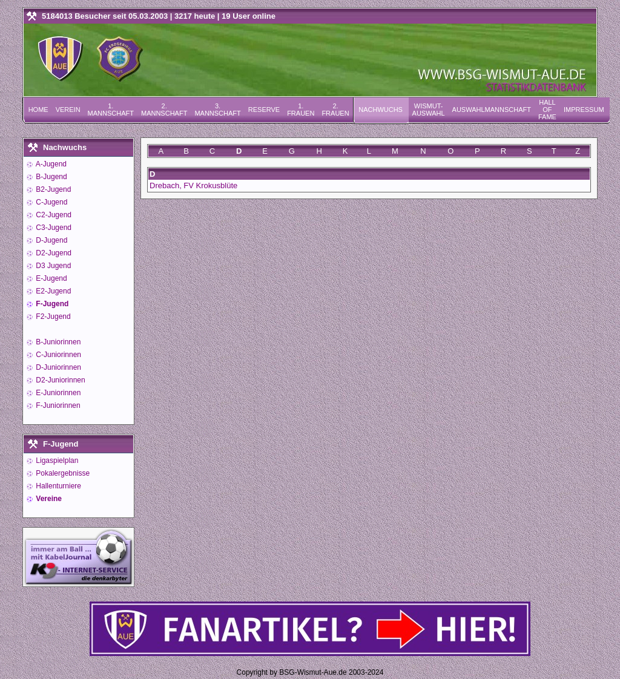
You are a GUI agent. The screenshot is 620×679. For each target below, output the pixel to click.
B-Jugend (50, 176)
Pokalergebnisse (62, 473)
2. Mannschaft (164, 109)
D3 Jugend (52, 265)
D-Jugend (50, 240)
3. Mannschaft (217, 109)
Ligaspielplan (56, 460)
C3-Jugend (52, 227)
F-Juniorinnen (57, 405)
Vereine (48, 498)
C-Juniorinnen (57, 354)
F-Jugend (51, 304)
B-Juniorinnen (57, 342)
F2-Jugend (52, 316)
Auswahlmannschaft (491, 109)
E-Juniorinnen (57, 393)
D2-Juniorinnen (59, 380)
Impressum (584, 109)
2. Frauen (335, 109)
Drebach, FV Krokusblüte (193, 185)
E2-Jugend (52, 291)
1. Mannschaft (111, 109)
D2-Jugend (52, 253)
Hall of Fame (547, 109)
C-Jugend (50, 202)
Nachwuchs (380, 109)
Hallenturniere (57, 486)
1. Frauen (300, 109)
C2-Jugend (52, 215)
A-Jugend (50, 164)
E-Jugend (50, 278)
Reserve (264, 109)
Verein (68, 109)
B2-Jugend (52, 189)
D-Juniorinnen (57, 367)
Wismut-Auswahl (428, 109)
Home (38, 109)
